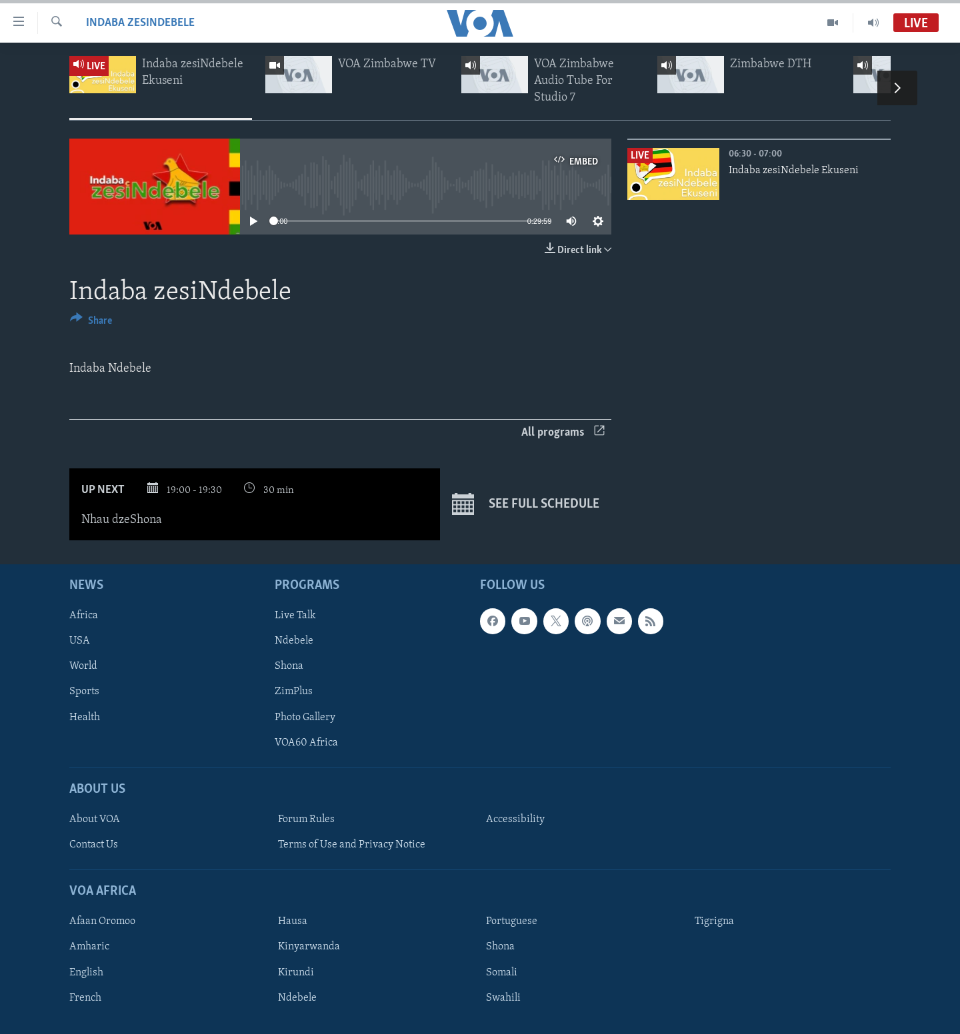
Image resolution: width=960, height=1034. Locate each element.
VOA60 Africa (306, 742)
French (85, 997)
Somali (501, 972)
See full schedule (525, 504)
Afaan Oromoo (102, 921)
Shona (289, 666)
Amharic (89, 946)
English (86, 972)
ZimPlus (294, 691)
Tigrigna (714, 921)
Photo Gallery (305, 717)
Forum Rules (306, 819)
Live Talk (295, 615)
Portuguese (511, 921)
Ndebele (294, 641)
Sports (84, 691)
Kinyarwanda (309, 946)
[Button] (91, 322)
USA (79, 641)
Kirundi (296, 972)
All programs (563, 432)
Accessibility (515, 819)
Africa (83, 615)
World (83, 666)
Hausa (292, 921)
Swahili (503, 997)
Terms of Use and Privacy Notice (351, 844)
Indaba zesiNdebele (140, 23)
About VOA (94, 819)
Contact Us (93, 844)
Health (84, 717)
